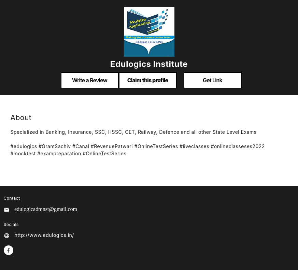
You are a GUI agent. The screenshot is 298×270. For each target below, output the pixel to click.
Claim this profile (147, 80)
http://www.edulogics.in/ (44, 235)
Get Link (212, 80)
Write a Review (89, 80)
